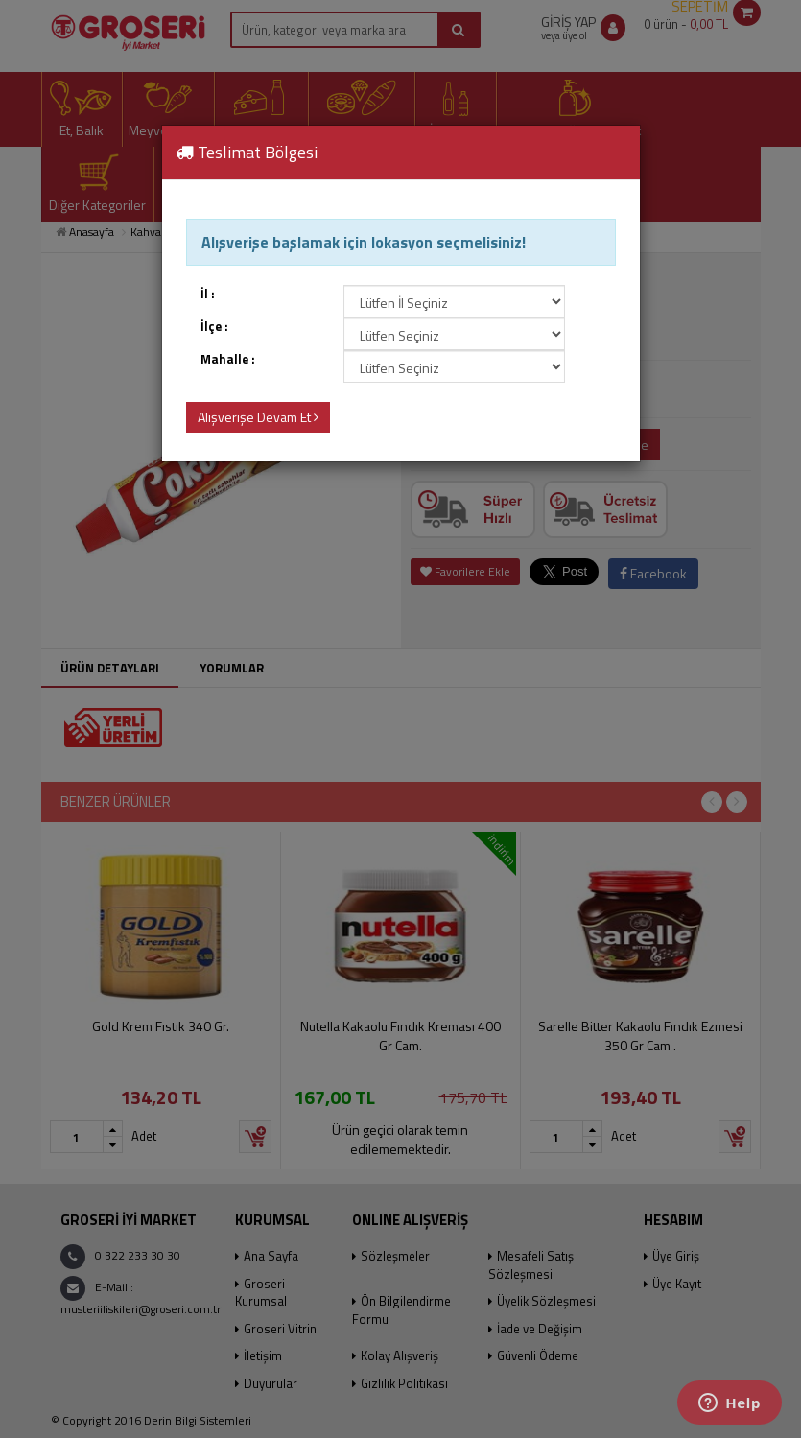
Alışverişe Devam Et (258, 417)
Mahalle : (227, 359)
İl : (207, 294)
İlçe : (214, 327)
